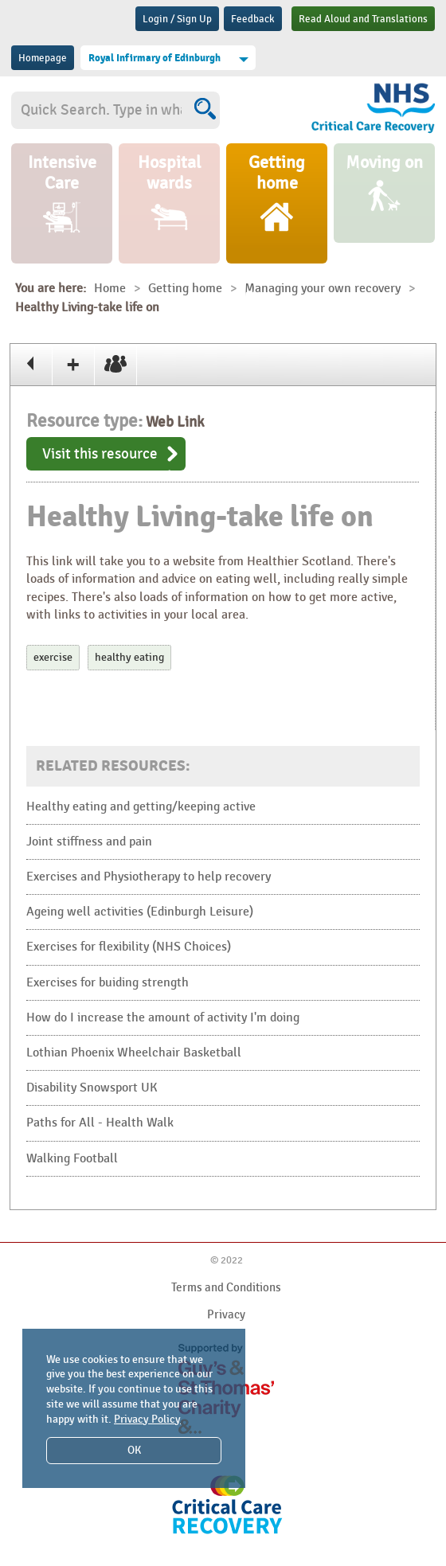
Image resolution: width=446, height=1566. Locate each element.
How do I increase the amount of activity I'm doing (162, 1017)
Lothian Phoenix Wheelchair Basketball (133, 1052)
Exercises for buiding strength (107, 982)
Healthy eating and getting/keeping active (141, 806)
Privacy (226, 1314)
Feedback (253, 19)
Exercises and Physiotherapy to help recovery (148, 877)
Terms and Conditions (226, 1287)
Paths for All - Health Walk (100, 1123)
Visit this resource (100, 454)
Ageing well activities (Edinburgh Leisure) (139, 912)
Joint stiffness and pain (89, 841)
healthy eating (129, 657)
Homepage (42, 58)
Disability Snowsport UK (92, 1087)
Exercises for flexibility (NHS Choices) (128, 947)
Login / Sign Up (177, 19)
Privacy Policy (147, 1419)
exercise (52, 657)
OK (134, 1450)
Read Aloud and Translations (363, 19)
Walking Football (72, 1158)
